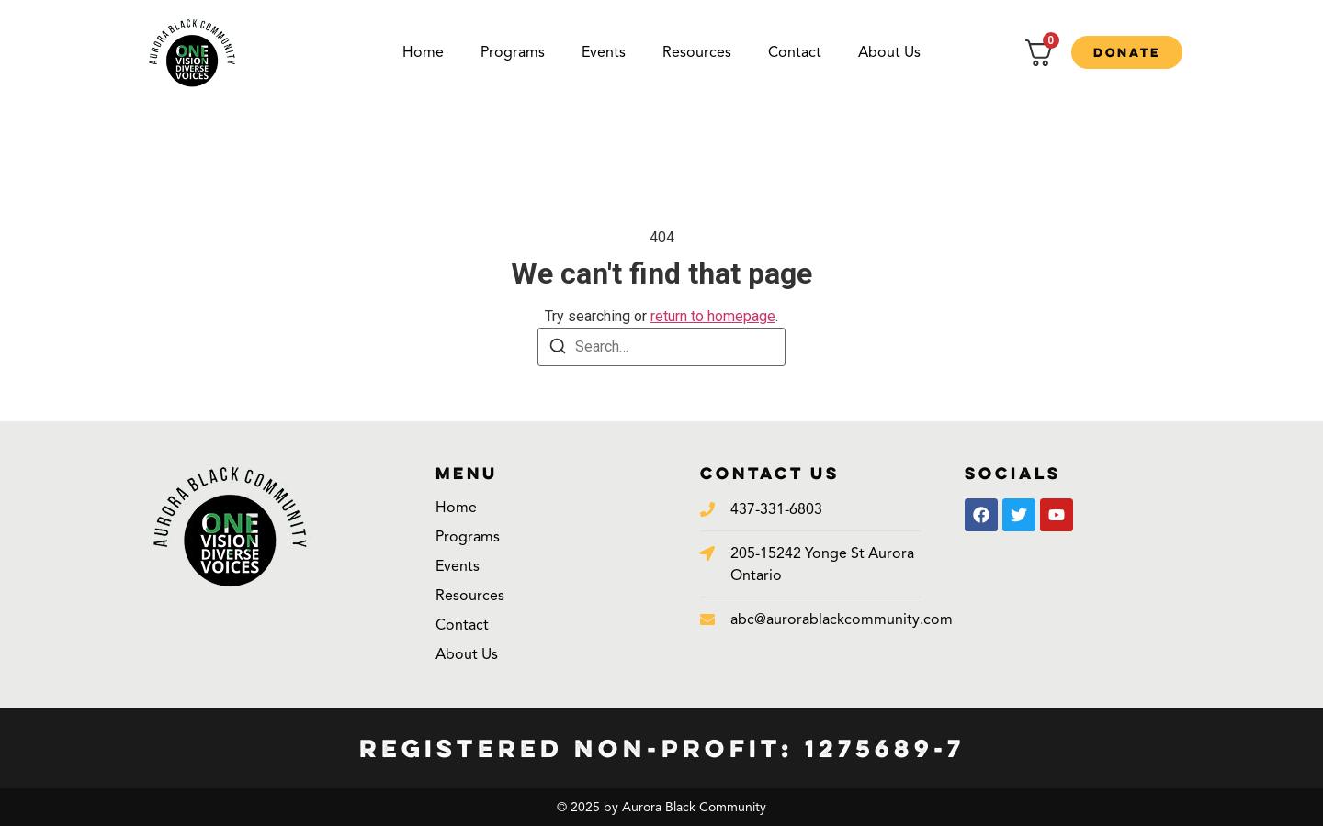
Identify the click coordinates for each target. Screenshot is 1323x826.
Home (423, 52)
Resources (696, 52)
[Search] (558, 349)
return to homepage (712, 316)
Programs (513, 52)
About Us (889, 52)
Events (604, 52)
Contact (794, 52)
